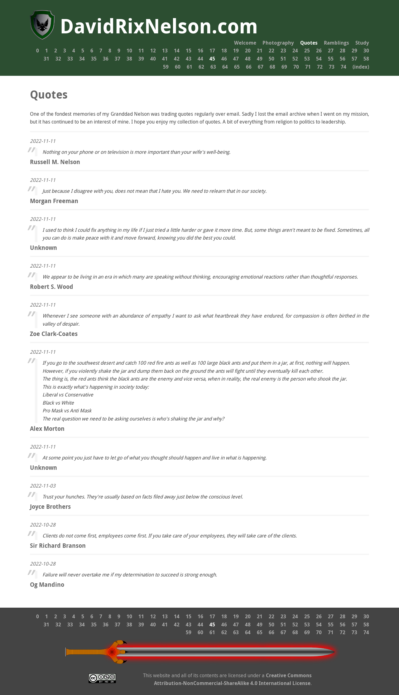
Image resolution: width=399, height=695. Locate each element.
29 (354, 50)
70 (296, 66)
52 (295, 58)
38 (129, 58)
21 (259, 50)
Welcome (245, 42)
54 (319, 58)
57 (354, 58)
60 (177, 66)
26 (319, 50)
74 (343, 66)
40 (153, 58)
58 (366, 58)
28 (342, 50)
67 (260, 66)
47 (236, 58)
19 (236, 50)
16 (200, 50)
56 (342, 58)
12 (153, 50)
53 (307, 58)
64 (225, 66)
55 (331, 58)
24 (295, 50)
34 (82, 58)
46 (224, 58)
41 (165, 58)
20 (248, 50)
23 (283, 50)
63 (213, 66)
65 (237, 66)
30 (366, 50)
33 (70, 58)
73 (331, 66)
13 (165, 50)
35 (94, 58)
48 (248, 58)
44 (200, 58)
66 (249, 66)
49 (259, 58)
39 (141, 58)
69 (284, 66)
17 (212, 50)
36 (105, 58)
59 (166, 66)
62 (201, 66)
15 (188, 50)
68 (272, 66)
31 (46, 58)
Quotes (309, 42)
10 (129, 50)
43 (188, 58)
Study (362, 42)
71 (308, 66)
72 (320, 66)
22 (271, 50)
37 (117, 58)
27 (331, 50)
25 (307, 50)
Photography (278, 42)
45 (212, 58)
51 (283, 58)
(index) (361, 66)
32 (58, 58)
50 (271, 58)
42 (177, 58)
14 (177, 50)
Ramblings (336, 42)
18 (224, 50)
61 (189, 66)
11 (141, 50)
